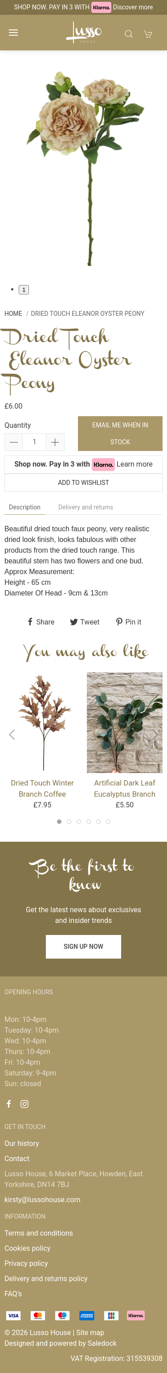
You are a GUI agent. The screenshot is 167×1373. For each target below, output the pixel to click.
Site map (90, 1332)
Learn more (135, 464)
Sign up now (83, 946)
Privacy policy (26, 1263)
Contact (16, 1158)
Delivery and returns (85, 507)
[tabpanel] (83, 167)
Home (13, 313)
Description (25, 507)
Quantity (17, 425)
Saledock (102, 1343)
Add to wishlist (83, 482)
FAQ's (13, 1294)
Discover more (133, 7)
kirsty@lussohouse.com (42, 1199)
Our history (21, 1143)
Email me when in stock (120, 434)
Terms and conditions (38, 1233)
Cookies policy (27, 1248)
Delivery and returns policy (46, 1278)
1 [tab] (23, 289)
